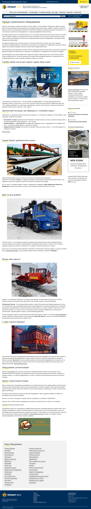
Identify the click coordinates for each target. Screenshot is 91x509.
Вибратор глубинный (10, 459)
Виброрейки (8, 463)
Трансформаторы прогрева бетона (38, 476)
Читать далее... (6, 131)
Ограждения (8, 484)
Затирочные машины (10, 467)
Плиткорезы (32, 463)
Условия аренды (44, 12)
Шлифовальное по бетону (36, 478)
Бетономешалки (9, 455)
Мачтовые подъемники (11, 478)
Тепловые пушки (33, 474)
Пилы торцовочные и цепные (37, 461)
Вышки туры (8, 465)
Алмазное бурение (10, 448)
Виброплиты (8, 461)
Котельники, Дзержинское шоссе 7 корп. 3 (15, 1)
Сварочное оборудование (36, 472)
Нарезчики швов (9, 482)
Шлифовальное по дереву (36, 480)
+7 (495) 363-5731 (84, 6)
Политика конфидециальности (39, 502)
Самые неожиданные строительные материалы (78, 115)
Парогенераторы (33, 457)
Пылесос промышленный (36, 467)
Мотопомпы (8, 480)
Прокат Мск (11, 6)
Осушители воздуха (34, 452)
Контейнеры (8, 474)
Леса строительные (10, 476)
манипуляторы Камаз (12, 250)
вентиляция (11, 371)
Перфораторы (33, 459)
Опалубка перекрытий (35, 448)
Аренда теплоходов (73, 89)
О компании (33, 12)
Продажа (62, 12)
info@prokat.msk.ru (72, 499)
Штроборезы (32, 482)
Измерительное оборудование (13, 470)
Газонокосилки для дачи (36, 414)
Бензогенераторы (9, 452)
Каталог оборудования (19, 12)
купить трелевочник (60, 314)
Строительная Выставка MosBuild (77, 121)
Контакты (77, 12)
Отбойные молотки (34, 455)
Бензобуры (8, 450)
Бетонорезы (8, 457)
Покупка (70, 12)
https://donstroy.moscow (20, 363)
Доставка (55, 12)
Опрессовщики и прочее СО (37, 450)
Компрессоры (8, 472)
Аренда (34, 492)
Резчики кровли (33, 470)
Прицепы (31, 465)
